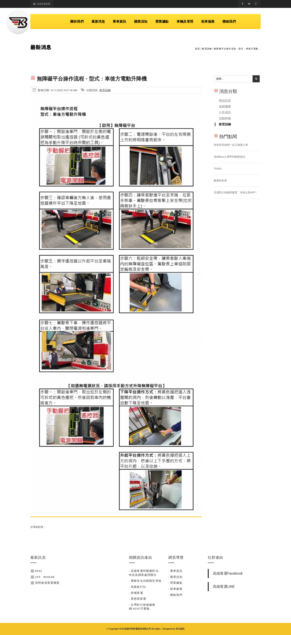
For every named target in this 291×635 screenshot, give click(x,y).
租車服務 (208, 21)
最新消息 (98, 21)
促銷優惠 (225, 106)
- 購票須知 (175, 576)
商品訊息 (225, 101)
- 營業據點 (175, 582)
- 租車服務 (175, 588)
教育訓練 (207, 48)
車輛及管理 (185, 21)
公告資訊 (225, 112)
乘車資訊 (119, 21)
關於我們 (77, 21)
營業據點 (162, 21)
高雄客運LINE (224, 587)
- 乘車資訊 (175, 570)
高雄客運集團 (41, 4)
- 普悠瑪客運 (137, 598)
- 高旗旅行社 (137, 586)
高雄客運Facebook (228, 573)
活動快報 (225, 118)
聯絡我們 (229, 21)
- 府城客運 (136, 592)
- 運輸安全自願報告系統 (145, 580)
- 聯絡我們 (175, 594)
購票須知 (141, 21)
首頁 (197, 48)
